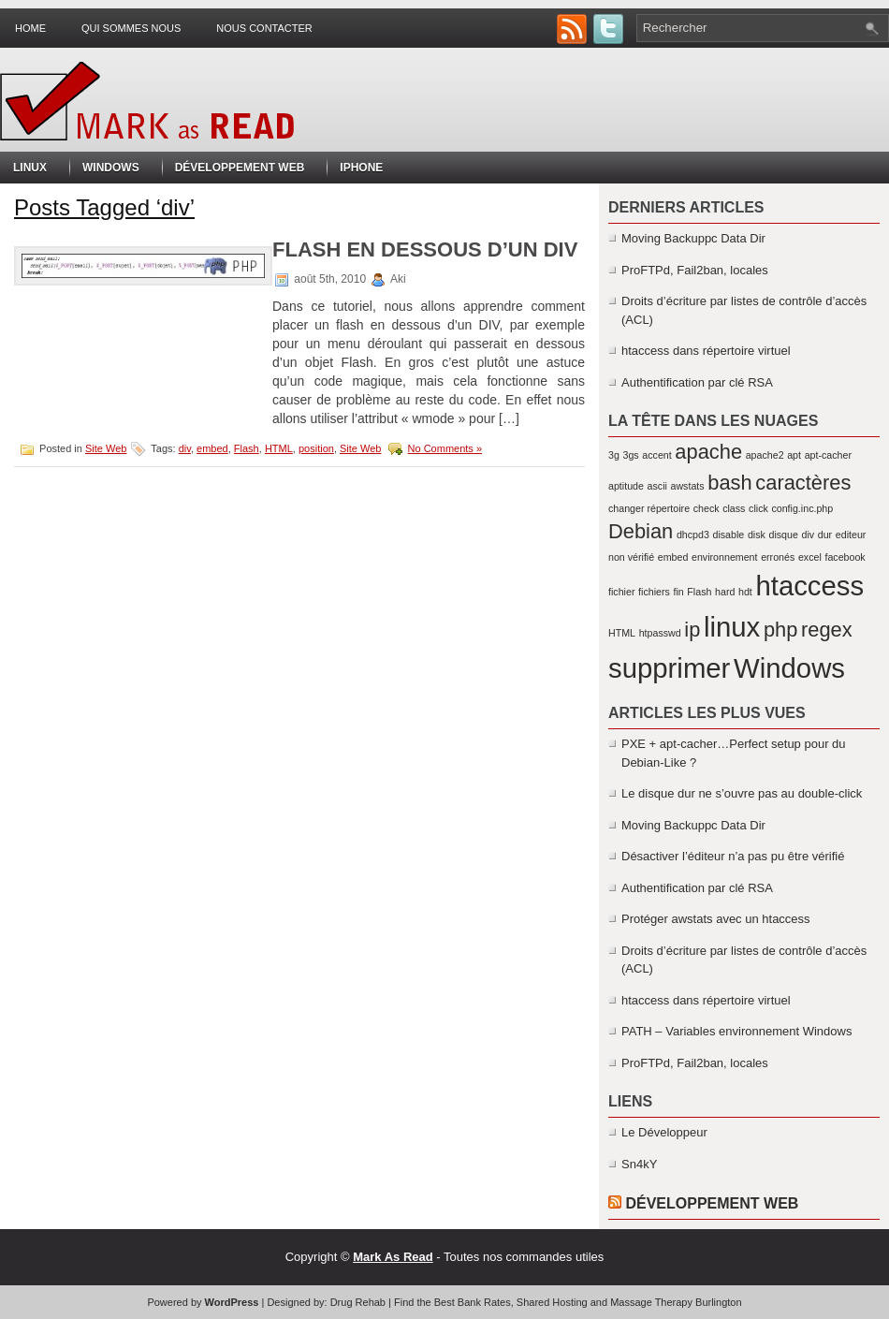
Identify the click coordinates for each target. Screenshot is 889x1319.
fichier (621, 591)
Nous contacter (264, 28)
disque (782, 534)
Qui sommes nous (131, 28)
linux (732, 626)
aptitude (626, 485)
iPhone (361, 167)
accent (656, 455)
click (758, 508)
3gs (630, 455)
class (733, 508)
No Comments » (445, 448)
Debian (640, 531)
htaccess (809, 585)
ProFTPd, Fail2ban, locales (694, 270)
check (706, 508)
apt (794, 455)
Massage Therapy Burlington (675, 1302)
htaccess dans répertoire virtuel (706, 351)
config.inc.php (802, 508)
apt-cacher (828, 455)
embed (212, 448)
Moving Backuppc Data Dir (693, 238)
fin (678, 591)
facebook (844, 557)
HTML (279, 448)
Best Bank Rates (472, 1302)
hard (725, 591)
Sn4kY (639, 1164)
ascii (657, 485)
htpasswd (660, 632)
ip (692, 629)
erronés (777, 557)
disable (729, 534)
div (185, 448)
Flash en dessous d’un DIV (424, 249)
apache (708, 451)
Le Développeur (664, 1132)
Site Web (105, 448)
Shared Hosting (552, 1302)
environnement (725, 557)
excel (810, 557)
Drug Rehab (358, 1302)
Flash (246, 448)
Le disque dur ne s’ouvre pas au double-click (741, 793)
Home (30, 28)
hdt (745, 591)
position (316, 448)
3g (613, 455)
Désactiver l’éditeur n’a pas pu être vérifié (732, 856)
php (780, 629)
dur (825, 534)
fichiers (654, 591)
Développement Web (240, 167)
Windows (110, 167)
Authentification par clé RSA (697, 382)
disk (756, 534)
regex (827, 629)
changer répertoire (649, 508)
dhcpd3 (693, 534)
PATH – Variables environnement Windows (736, 1031)
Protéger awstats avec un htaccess (715, 919)
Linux (30, 167)
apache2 (765, 455)
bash (729, 482)
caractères (803, 482)
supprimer (669, 667)
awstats (688, 485)
